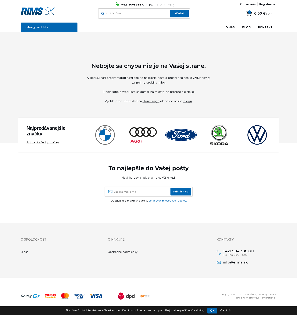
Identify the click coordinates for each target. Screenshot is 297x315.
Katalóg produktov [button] (37, 27)
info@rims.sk (236, 262)
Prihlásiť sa (180, 191)
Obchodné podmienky (123, 252)
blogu (187, 101)
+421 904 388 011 (134, 4)
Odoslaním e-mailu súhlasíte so (148, 200)
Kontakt (265, 27)
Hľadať (179, 13)
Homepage (151, 101)
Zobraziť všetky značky (43, 142)
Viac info (225, 310)
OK (212, 310)
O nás (230, 27)
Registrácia (267, 4)
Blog (246, 27)
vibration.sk (269, 298)
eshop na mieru (244, 298)
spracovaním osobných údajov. (168, 200)
